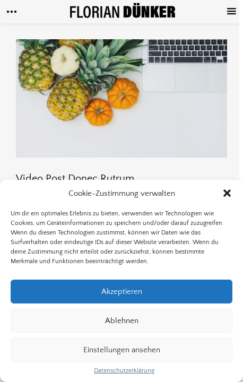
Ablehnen (121, 320)
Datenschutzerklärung (124, 370)
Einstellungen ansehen (121, 349)
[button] (227, 193)
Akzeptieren (121, 291)
